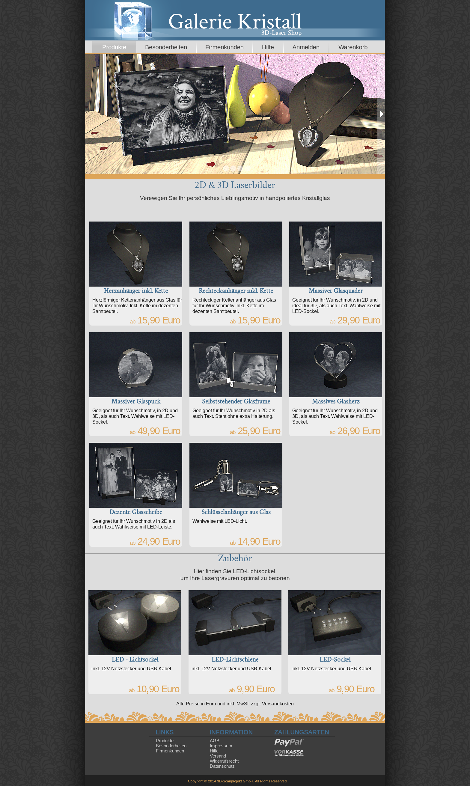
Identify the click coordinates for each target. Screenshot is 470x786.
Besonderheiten (171, 745)
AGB (214, 740)
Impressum (221, 745)
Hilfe (214, 750)
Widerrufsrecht (224, 761)
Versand (218, 755)
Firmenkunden (170, 750)
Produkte (165, 740)
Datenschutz (222, 766)
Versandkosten (278, 703)
